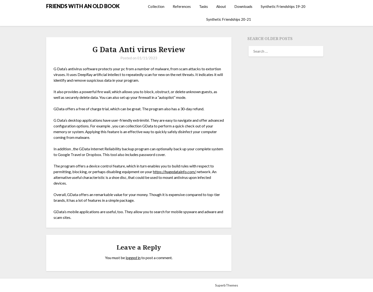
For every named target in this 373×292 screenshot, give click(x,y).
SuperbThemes (226, 285)
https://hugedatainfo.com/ (174, 171)
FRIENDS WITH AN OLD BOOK (83, 6)
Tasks (203, 6)
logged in (133, 257)
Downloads (243, 6)
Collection (156, 6)
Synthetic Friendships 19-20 (283, 6)
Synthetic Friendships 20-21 (228, 19)
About (221, 6)
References (182, 6)
